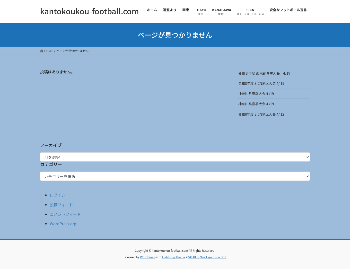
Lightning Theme (173, 257)
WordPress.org (63, 223)
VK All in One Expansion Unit (207, 257)
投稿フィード (61, 205)
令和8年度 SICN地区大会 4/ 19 (263, 83)
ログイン (57, 195)
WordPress (147, 257)
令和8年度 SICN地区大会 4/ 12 (263, 114)
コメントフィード (65, 214)
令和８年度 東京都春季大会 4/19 (264, 73)
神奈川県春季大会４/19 (256, 93)
